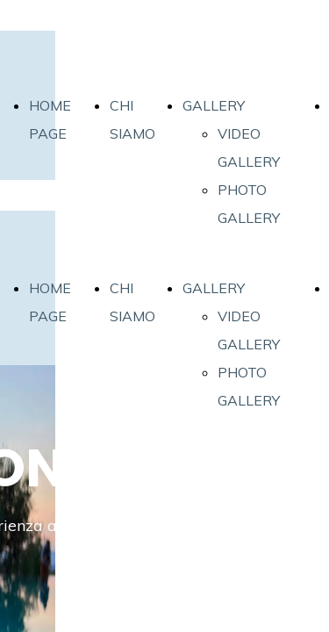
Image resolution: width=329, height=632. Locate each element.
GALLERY (213, 105)
